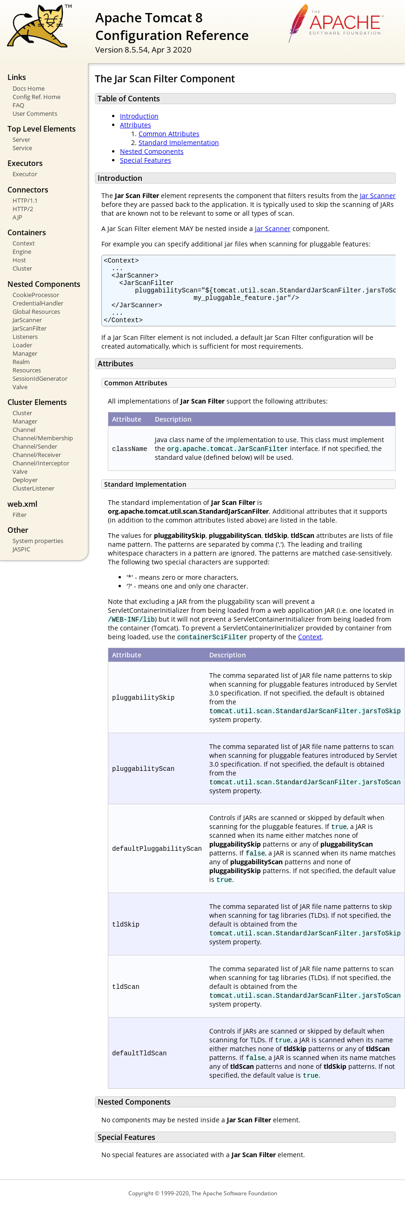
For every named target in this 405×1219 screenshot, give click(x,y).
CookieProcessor (36, 295)
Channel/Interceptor (41, 463)
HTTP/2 (23, 209)
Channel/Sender (35, 446)
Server (21, 139)
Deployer (25, 480)
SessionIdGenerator (40, 378)
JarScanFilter (29, 328)
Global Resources (36, 311)
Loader (22, 345)
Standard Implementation (179, 142)
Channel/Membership (43, 438)
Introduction (139, 116)
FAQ (18, 105)
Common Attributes (169, 133)
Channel (24, 429)
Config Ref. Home (36, 97)
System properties (38, 541)
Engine (22, 251)
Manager (25, 353)
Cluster (22, 268)
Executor (25, 174)
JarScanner (27, 320)
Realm (21, 362)
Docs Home (29, 88)
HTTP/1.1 (25, 200)
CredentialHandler (38, 303)
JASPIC (21, 549)
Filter (20, 514)
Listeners (25, 336)
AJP (17, 217)
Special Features (145, 160)
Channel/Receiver (37, 454)
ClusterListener (33, 488)
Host (19, 260)
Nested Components (152, 151)
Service (22, 148)
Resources (27, 370)
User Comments (35, 113)
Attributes (135, 124)
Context (24, 243)
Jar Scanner (378, 195)
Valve (20, 387)
